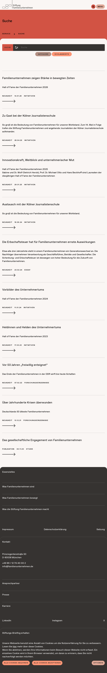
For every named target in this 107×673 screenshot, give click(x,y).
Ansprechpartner (11, 583)
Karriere (6, 606)
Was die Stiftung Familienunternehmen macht (25, 509)
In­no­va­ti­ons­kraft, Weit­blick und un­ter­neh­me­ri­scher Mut (38, 160)
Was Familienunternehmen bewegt (20, 498)
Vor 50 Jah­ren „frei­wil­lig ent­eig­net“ (25, 365)
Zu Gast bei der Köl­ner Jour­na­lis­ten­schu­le (28, 116)
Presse (5, 594)
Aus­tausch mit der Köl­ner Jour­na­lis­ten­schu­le (30, 204)
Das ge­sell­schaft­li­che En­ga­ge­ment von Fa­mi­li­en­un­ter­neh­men (42, 440)
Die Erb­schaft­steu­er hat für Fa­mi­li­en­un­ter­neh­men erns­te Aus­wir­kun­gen (48, 242)
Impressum (8, 529)
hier (15, 646)
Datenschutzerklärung (55, 529)
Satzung (101, 529)
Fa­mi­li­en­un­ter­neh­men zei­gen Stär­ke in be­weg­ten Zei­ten (38, 78)
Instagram (57, 620)
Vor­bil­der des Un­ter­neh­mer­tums (23, 290)
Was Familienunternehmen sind (18, 486)
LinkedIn (6, 620)
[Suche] (93, 6)
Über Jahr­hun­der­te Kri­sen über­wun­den (27, 403)
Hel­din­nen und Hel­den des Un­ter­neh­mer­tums (31, 327)
